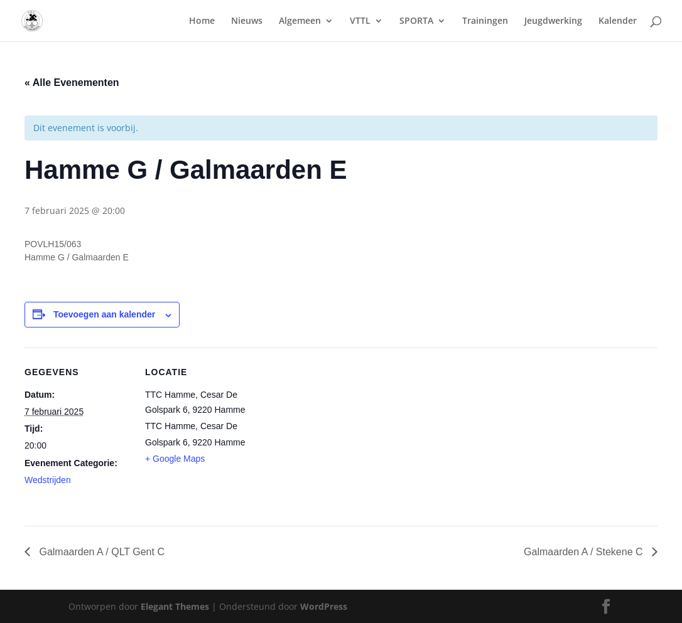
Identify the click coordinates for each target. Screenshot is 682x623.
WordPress (323, 606)
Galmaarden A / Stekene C (585, 551)
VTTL (360, 21)
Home (202, 21)
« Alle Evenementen (71, 82)
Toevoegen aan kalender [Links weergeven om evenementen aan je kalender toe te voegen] (104, 314)
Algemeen (300, 21)
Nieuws (247, 21)
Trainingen (485, 21)
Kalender (617, 21)
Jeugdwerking (553, 21)
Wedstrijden (47, 480)
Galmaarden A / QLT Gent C (100, 551)
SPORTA (416, 21)
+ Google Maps (175, 459)
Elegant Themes (175, 606)
